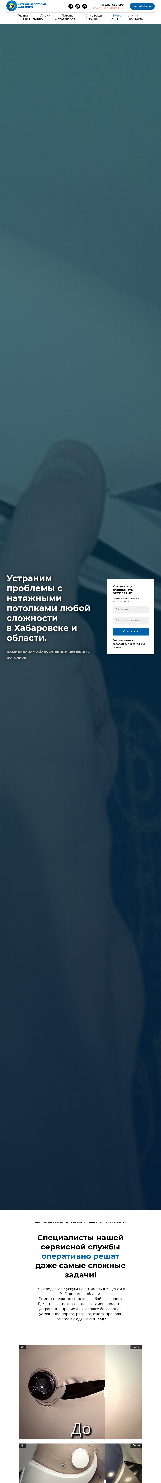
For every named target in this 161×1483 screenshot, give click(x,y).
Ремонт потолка (125, 15)
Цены (113, 19)
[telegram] (70, 6)
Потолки (68, 15)
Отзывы (92, 19)
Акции (45, 15)
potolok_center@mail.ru (108, 7)
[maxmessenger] (84, 6)
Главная (23, 15)
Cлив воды (94, 15)
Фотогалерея (65, 19)
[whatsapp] (77, 6)
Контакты (136, 19)
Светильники (33, 19)
